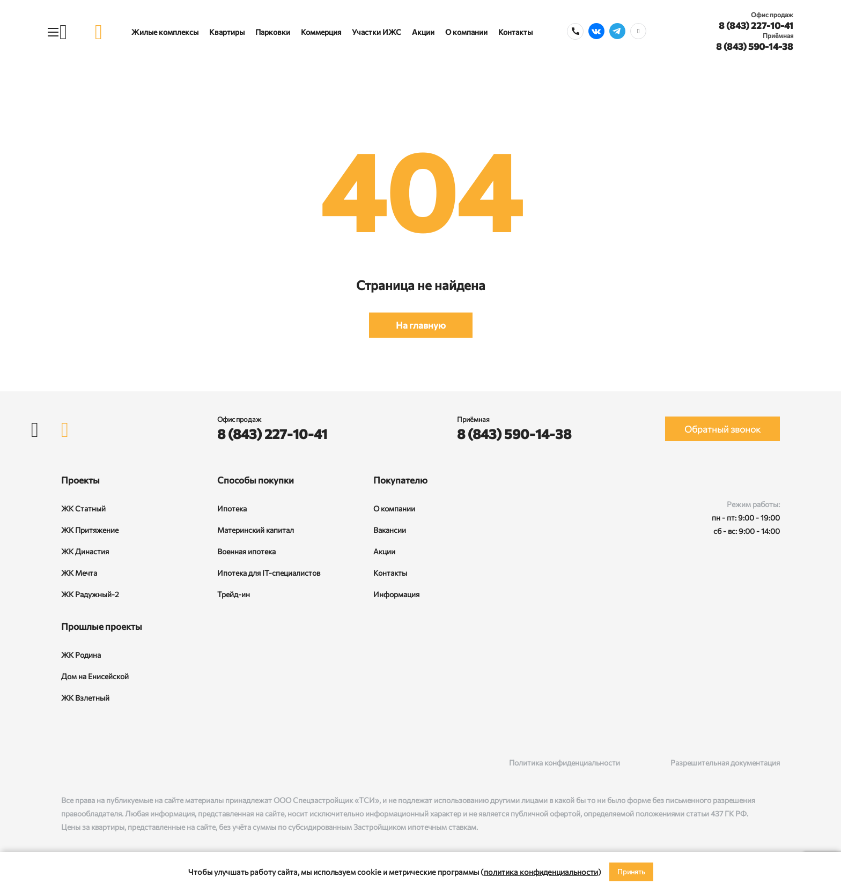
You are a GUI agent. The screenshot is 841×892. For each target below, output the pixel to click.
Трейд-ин (233, 594)
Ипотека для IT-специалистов (268, 572)
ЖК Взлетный (85, 697)
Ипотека (232, 508)
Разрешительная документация (725, 762)
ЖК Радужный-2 (90, 594)
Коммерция (321, 31)
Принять (631, 871)
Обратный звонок (722, 429)
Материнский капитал (255, 529)
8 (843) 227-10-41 (756, 25)
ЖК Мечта (79, 572)
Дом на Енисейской (95, 676)
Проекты (80, 480)
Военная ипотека (246, 551)
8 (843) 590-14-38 (754, 46)
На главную (421, 325)
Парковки (272, 31)
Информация (396, 594)
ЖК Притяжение (90, 529)
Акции (423, 31)
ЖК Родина (81, 654)
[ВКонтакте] (66, 762)
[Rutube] (88, 762)
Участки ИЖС (376, 31)
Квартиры (227, 31)
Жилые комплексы (164, 31)
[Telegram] (110, 762)
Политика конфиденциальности (564, 762)
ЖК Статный (83, 508)
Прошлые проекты (101, 626)
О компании (466, 31)
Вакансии (389, 529)
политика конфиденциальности (541, 871)
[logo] (98, 31)
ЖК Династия (85, 551)
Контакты (515, 31)
